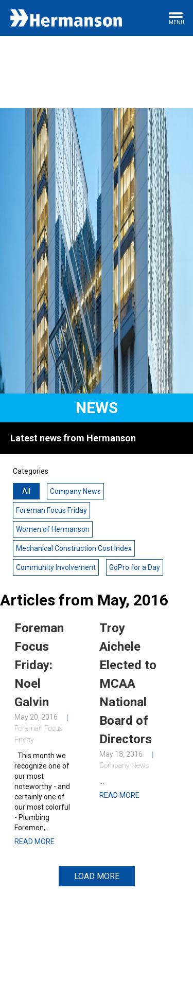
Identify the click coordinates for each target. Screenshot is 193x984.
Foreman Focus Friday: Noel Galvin (39, 665)
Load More (96, 876)
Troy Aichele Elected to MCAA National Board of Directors (127, 683)
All (26, 491)
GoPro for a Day (134, 567)
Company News (75, 491)
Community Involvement (56, 567)
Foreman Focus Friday (51, 510)
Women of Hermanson (53, 529)
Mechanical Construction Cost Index (74, 548)
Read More (34, 841)
